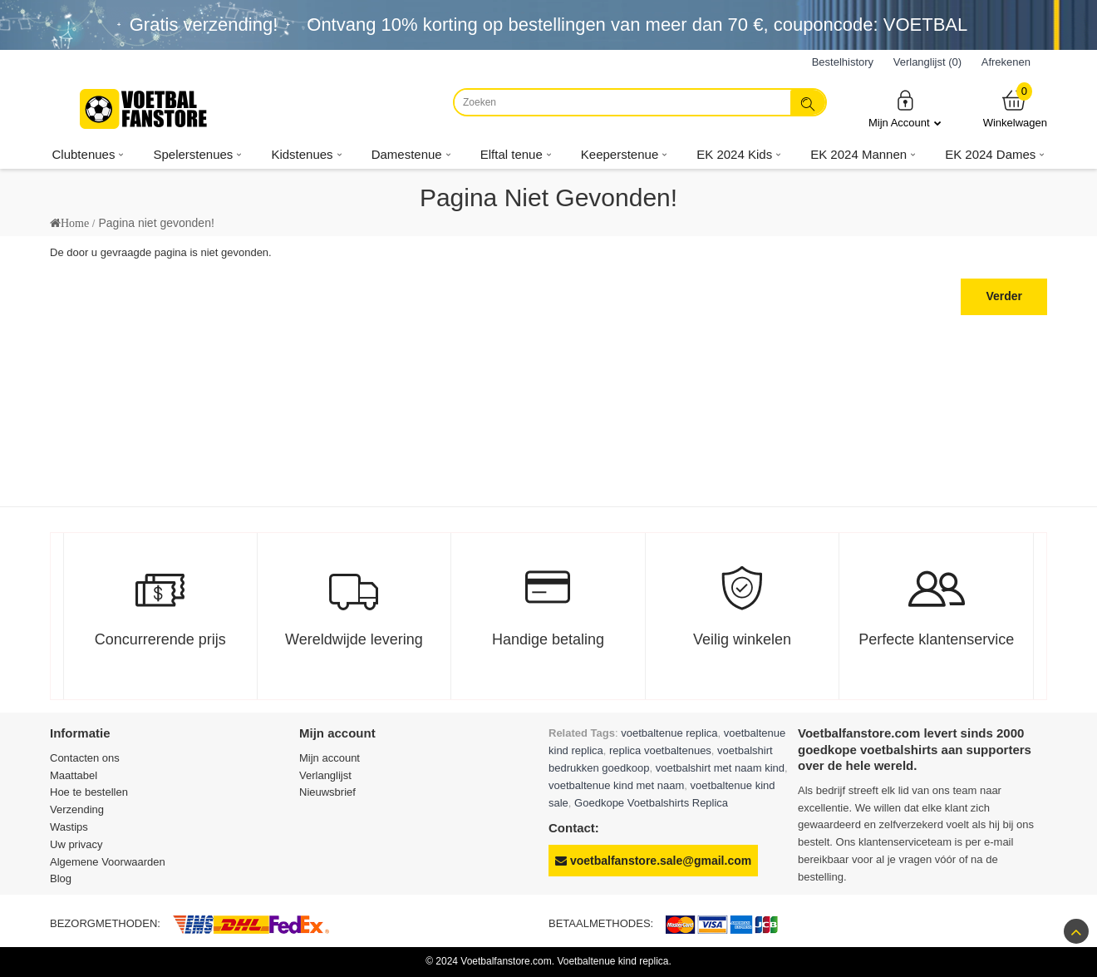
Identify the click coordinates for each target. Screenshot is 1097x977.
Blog (60, 878)
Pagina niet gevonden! (156, 222)
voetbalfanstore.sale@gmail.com (653, 860)
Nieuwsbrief (327, 792)
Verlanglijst (325, 775)
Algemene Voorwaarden (107, 862)
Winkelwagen (1015, 108)
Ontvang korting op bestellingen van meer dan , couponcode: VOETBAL (637, 24)
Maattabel (73, 775)
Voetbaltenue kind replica (612, 961)
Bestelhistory (842, 62)
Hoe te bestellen (89, 792)
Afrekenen (1006, 62)
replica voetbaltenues (660, 750)
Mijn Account (905, 108)
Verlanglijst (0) (927, 62)
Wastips (69, 827)
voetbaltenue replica (669, 733)
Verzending (77, 809)
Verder (1004, 296)
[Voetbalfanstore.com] (145, 109)
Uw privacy (76, 844)
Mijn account (329, 758)
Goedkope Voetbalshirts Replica (651, 803)
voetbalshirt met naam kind (720, 768)
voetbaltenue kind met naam (616, 785)
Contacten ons (85, 758)
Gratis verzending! (204, 24)
